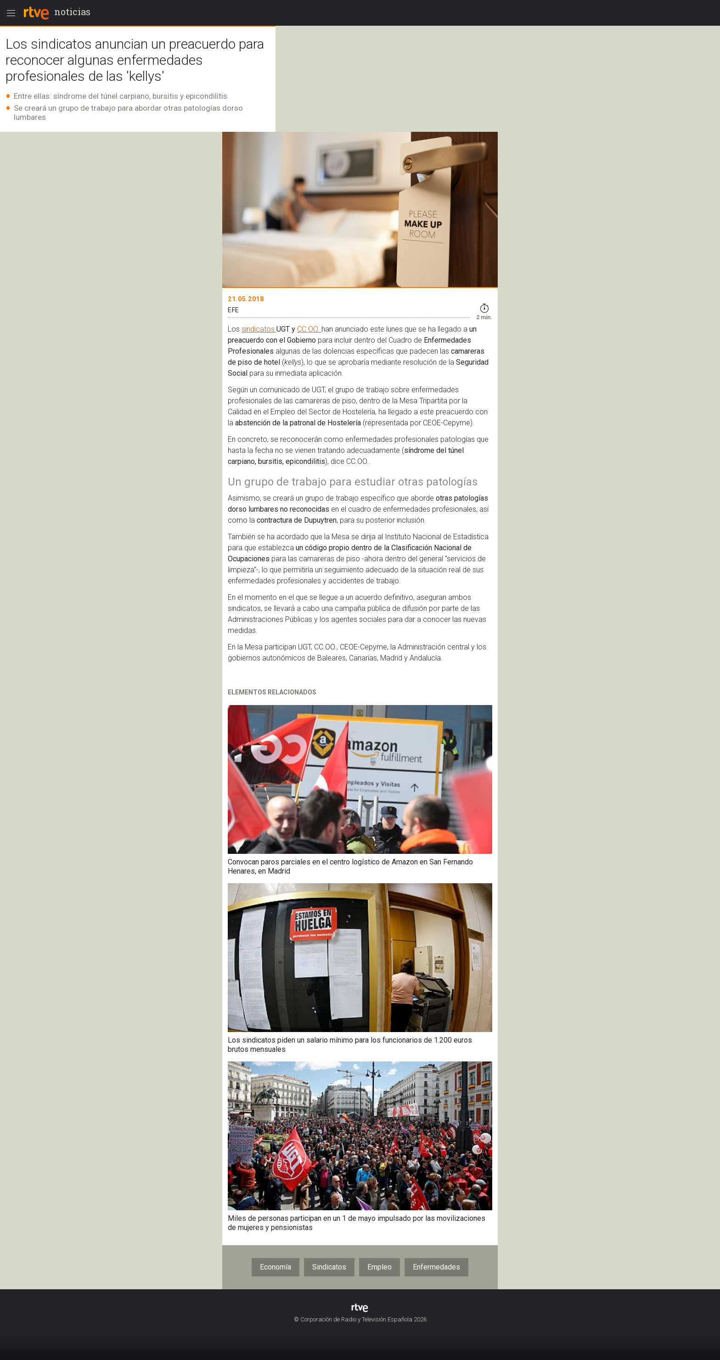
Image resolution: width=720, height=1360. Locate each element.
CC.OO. (309, 329)
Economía (275, 1267)
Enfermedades (436, 1267)
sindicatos (259, 329)
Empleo (379, 1267)
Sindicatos (329, 1267)
